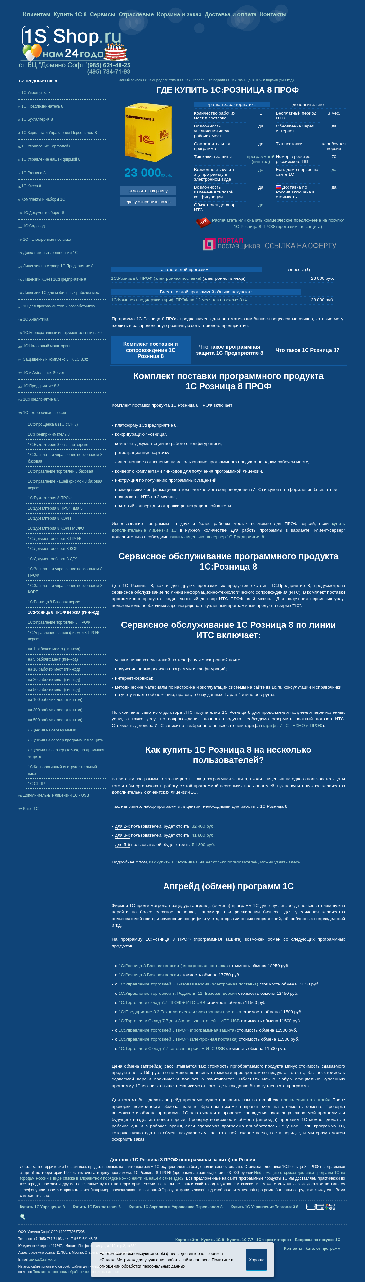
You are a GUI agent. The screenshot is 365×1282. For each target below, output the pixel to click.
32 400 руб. (203, 826)
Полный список (129, 80)
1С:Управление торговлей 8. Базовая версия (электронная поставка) (188, 984)
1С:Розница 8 (34, 173)
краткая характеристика (232, 104)
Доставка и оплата (231, 14)
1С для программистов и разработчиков (59, 306)
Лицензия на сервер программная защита (65, 740)
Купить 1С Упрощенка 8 (42, 1207)
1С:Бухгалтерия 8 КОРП (49, 518)
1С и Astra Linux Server (43, 373)
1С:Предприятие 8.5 (41, 399)
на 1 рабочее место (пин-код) (54, 649)
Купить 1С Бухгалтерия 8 (96, 1207)
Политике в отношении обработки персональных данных (76, 1272)
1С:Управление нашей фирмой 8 (51, 159)
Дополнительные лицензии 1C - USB (56, 795)
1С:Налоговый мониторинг (47, 346)
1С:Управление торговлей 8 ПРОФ (59, 622)
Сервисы (103, 14)
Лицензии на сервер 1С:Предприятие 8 (58, 266)
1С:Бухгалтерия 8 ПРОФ (50, 498)
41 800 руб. (203, 835)
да (260, 169)
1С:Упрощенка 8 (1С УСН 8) (53, 424)
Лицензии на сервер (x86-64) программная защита (66, 753)
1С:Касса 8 (31, 186)
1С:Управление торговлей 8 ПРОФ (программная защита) (177, 1030)
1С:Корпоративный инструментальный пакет (63, 332)
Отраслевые (136, 14)
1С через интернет (274, 1240)
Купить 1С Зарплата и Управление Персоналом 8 (176, 1207)
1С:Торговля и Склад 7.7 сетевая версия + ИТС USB (172, 1048)
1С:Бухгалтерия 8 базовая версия (58, 444)
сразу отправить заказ (148, 201)
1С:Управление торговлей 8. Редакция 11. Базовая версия (178, 993)
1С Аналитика (35, 319)
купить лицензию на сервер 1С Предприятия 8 (217, 536)
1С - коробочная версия (44, 412)
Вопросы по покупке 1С (317, 1240)
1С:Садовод (34, 226)
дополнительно (308, 104)
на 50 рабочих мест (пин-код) (54, 689)
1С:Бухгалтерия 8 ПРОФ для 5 (55, 508)
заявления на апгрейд (307, 1100)
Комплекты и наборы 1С (43, 199)
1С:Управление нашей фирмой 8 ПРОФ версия (63, 635)
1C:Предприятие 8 (163, 80)
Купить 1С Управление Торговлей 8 (264, 1207)
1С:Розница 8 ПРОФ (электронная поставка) (156, 278)
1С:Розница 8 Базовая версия (54, 602)
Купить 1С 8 (69, 14)
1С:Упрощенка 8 (36, 92)
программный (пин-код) (260, 159)
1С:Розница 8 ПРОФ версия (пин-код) (63, 612)
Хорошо (256, 1260)
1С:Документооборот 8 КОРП (54, 548)
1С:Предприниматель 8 (42, 106)
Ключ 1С (31, 808)
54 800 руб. (203, 844)
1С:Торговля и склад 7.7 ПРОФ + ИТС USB (162, 1002)
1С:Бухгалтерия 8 (37, 119)
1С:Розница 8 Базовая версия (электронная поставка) (173, 965)
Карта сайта (186, 1240)
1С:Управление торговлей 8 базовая (60, 471)
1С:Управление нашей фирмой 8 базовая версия (65, 484)
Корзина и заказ (179, 14)
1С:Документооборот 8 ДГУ (52, 559)
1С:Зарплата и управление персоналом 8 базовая (65, 457)
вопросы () (298, 269)
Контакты (273, 14)
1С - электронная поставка (47, 239)
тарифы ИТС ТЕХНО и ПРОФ (293, 725)
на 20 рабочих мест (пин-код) (54, 679)
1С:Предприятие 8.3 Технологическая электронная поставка (180, 1011)
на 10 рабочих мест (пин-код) (54, 669)
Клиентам (36, 14)
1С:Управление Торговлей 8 (47, 146)
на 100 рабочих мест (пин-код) (55, 699)
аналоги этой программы (186, 269)
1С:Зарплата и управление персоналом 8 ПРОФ (65, 572)
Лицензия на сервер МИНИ (52, 730)
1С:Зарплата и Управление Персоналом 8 (59, 132)
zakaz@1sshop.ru (42, 1259)
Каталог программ (323, 1248)
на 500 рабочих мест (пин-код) (55, 720)
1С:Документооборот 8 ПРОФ (54, 538)
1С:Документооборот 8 (43, 213)
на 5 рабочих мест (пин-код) (53, 659)
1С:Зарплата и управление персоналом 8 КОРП (65, 588)
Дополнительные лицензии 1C (50, 252)
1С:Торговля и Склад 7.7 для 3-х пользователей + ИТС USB (179, 1020)
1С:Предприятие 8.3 (41, 386)
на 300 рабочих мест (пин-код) (55, 710)
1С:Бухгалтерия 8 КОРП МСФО (56, 528)
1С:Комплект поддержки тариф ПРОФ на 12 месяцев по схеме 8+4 (179, 299)
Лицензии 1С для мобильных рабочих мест (62, 292)
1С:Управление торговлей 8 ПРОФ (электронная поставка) (178, 1039)
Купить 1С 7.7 (240, 1240)
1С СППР (36, 783)
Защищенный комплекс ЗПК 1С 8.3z (55, 359)
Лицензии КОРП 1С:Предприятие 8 (54, 279)
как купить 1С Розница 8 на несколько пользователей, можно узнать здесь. (225, 862)
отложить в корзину (148, 190)
